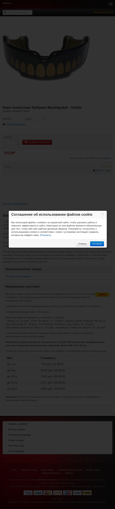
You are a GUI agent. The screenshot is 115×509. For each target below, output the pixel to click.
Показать (45, 235)
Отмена (82, 243)
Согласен (97, 243)
